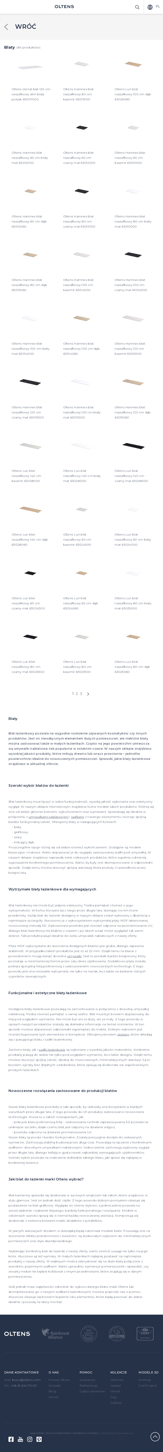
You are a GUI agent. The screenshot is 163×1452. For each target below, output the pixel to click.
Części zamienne (92, 1391)
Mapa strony (37, 1433)
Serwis (54, 1397)
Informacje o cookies (85, 1433)
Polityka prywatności (58, 1433)
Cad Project (148, 1385)
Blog (52, 1391)
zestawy (123, 1034)
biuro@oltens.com (26, 1380)
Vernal (115, 1391)
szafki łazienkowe (52, 1050)
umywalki (74, 956)
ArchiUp (145, 1380)
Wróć (25, 26)
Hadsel (115, 1385)
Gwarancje (87, 1380)
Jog (113, 1397)
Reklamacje (89, 1385)
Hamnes (117, 1380)
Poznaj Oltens (59, 1380)
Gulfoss (116, 1403)
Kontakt (55, 1385)
